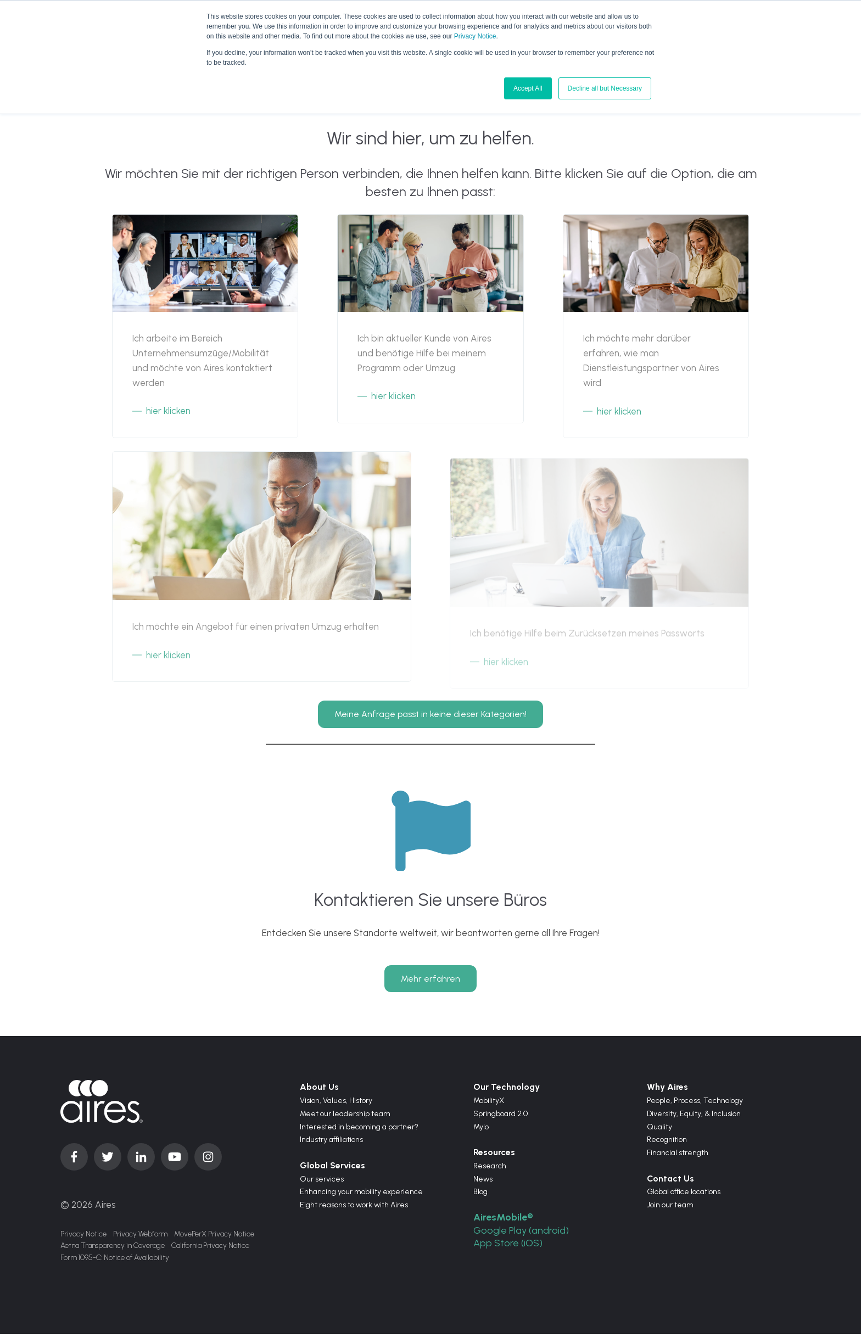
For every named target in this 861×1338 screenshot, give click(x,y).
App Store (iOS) (509, 1246)
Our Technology (506, 1090)
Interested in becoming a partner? (359, 1130)
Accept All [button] (528, 88)
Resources (494, 1156)
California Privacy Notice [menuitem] (210, 1250)
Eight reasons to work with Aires (354, 1208)
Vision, (311, 1104)
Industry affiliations (331, 1143)
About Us (319, 1090)
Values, (336, 1104)
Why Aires (667, 1090)
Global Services (332, 1169)
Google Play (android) (523, 1233)
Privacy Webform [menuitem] (140, 1237)
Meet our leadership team (345, 1117)
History (360, 1104)
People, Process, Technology (695, 1104)
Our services (322, 1182)
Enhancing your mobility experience (361, 1195)
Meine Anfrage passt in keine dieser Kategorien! (430, 709)
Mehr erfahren (430, 982)
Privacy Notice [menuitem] (83, 1237)
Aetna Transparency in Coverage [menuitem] (112, 1250)
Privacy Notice (475, 36)
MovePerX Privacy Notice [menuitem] (214, 1237)
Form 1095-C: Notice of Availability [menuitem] (114, 1263)
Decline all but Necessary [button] (605, 88)
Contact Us (670, 1182)
